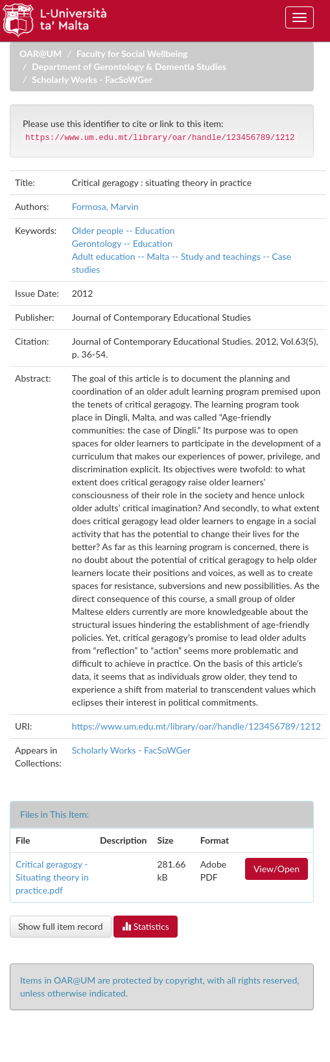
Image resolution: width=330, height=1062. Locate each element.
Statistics (145, 926)
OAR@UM (40, 53)
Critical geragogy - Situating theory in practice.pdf (52, 877)
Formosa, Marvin (105, 206)
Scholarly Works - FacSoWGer (92, 79)
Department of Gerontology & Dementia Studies (129, 66)
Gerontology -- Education (122, 243)
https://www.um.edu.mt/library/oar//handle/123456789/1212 (196, 726)
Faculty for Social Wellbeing (132, 53)
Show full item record (60, 926)
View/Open (276, 868)
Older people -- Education (123, 230)
